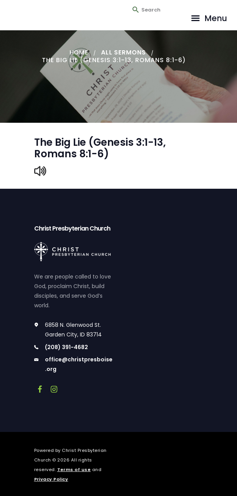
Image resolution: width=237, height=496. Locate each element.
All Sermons (123, 52)
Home (78, 52)
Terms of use (74, 469)
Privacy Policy (51, 479)
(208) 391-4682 (66, 347)
